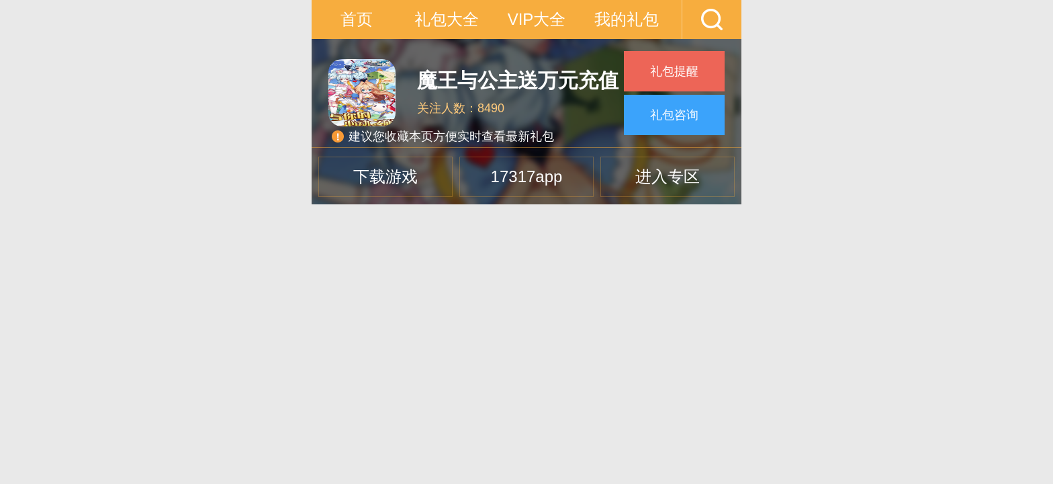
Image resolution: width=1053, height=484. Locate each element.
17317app (527, 176)
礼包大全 (446, 19)
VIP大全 (537, 19)
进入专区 (667, 176)
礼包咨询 (674, 115)
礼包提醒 (674, 71)
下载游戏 (385, 176)
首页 (356, 19)
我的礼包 (626, 19)
